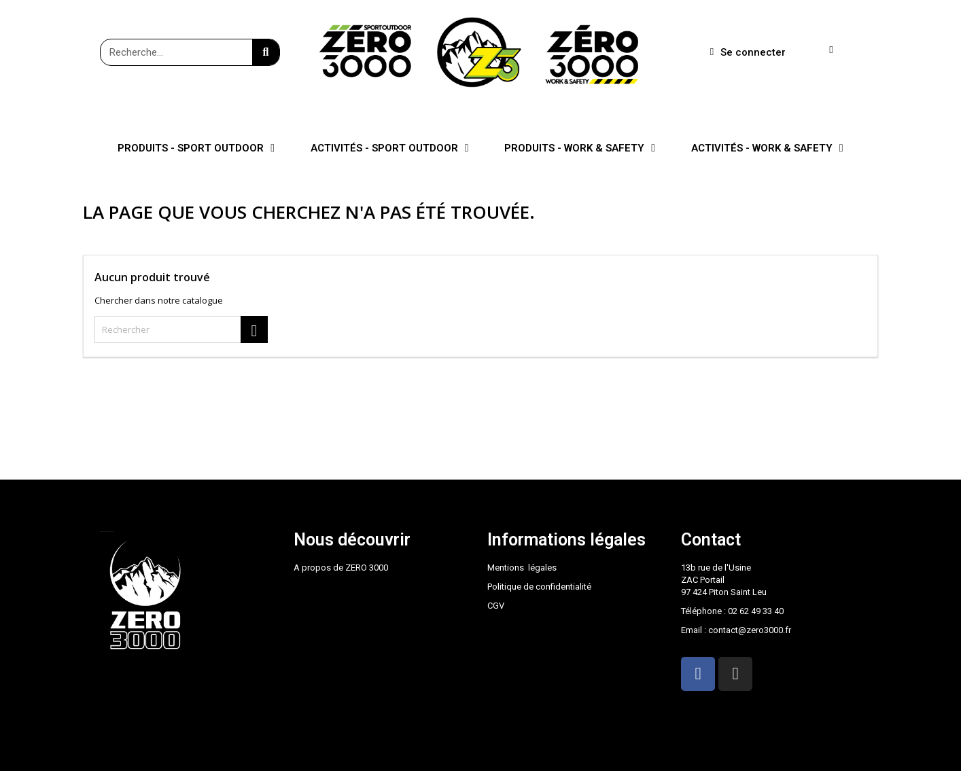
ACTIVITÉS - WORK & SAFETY (767, 148)
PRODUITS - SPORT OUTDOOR (196, 148)
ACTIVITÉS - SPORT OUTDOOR (390, 148)
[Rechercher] (181, 329)
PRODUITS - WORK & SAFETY (579, 148)
